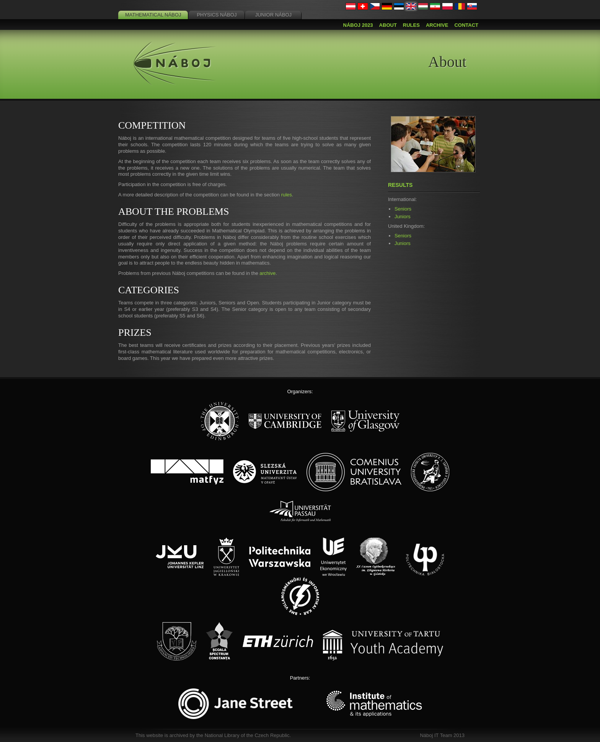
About (388, 25)
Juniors (403, 216)
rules (286, 195)
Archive (437, 25)
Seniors (403, 209)
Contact (466, 25)
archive (267, 273)
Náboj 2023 (358, 25)
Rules (411, 25)
